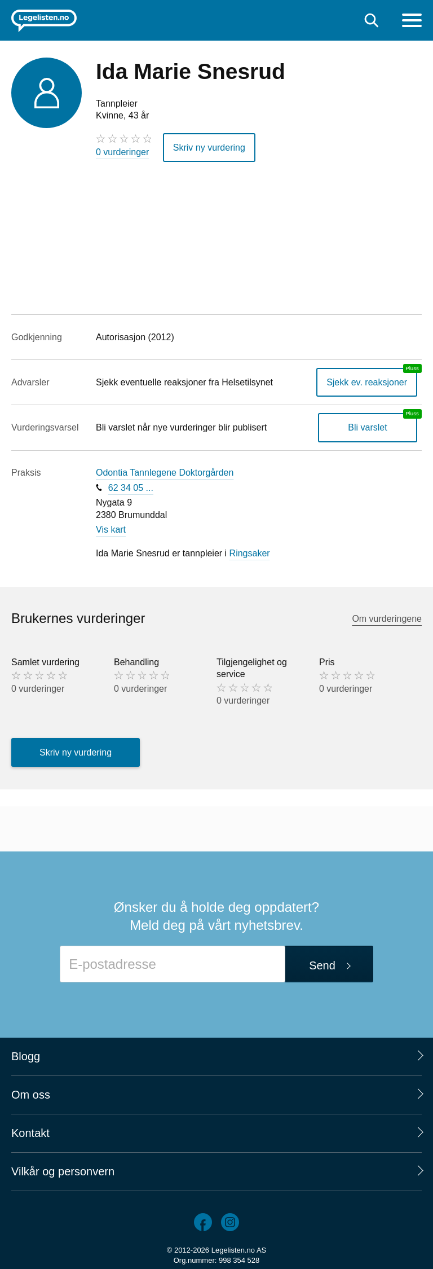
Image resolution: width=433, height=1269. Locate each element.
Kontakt (30, 1133)
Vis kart (111, 529)
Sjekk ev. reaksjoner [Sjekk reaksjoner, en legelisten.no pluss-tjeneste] (366, 382)
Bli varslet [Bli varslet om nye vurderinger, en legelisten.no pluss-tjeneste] (367, 427)
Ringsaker (249, 553)
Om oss (30, 1094)
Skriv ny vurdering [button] (209, 147)
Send (322, 965)
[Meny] (412, 21)
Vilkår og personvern (62, 1171)
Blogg (25, 1056)
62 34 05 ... (130, 488)
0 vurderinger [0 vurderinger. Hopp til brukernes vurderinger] (122, 152)
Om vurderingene (387, 618)
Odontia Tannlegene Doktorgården (164, 472)
